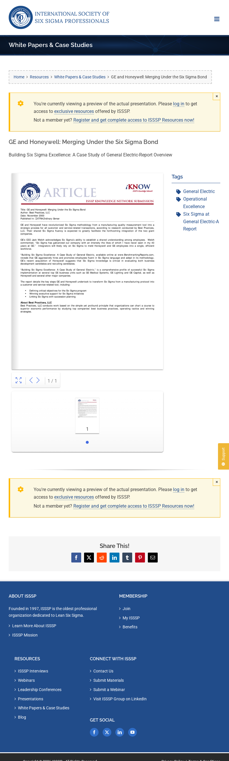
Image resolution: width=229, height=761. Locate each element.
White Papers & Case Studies (43, 708)
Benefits (130, 627)
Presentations (30, 699)
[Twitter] (107, 732)
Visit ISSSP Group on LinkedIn (120, 699)
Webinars (26, 680)
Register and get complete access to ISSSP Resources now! (133, 120)
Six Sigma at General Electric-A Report (201, 221)
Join (126, 608)
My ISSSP (131, 618)
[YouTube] (132, 732)
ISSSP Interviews (33, 671)
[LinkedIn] (119, 732)
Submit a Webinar (109, 689)
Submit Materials (108, 680)
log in (178, 104)
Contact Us (103, 671)
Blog (22, 717)
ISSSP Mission (25, 635)
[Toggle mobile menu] (217, 19)
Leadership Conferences (39, 689)
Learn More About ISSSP (34, 625)
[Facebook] (94, 732)
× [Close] (217, 96)
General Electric (199, 191)
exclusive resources (74, 111)
